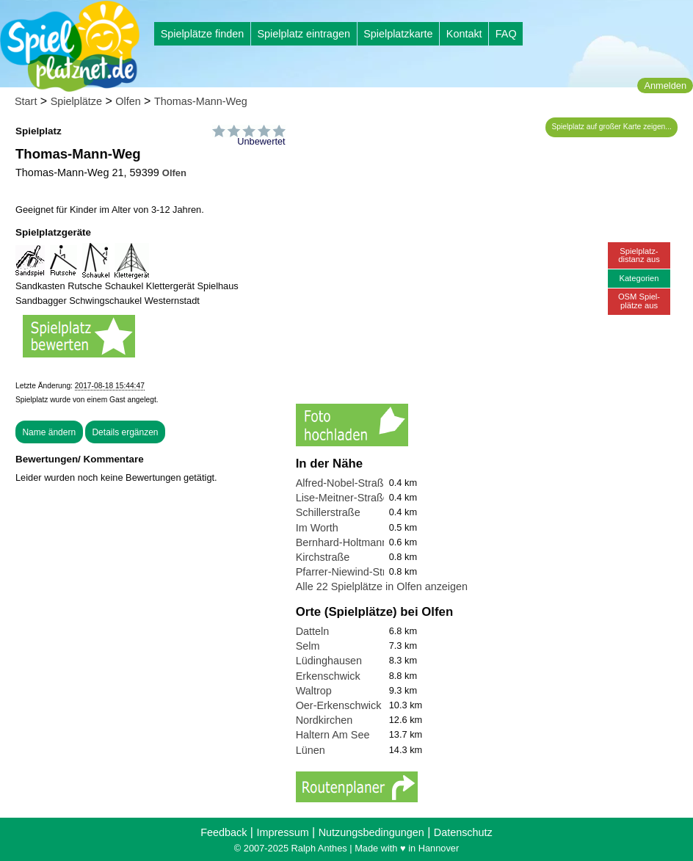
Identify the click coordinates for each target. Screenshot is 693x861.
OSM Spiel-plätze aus (639, 300)
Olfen (127, 101)
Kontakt (464, 34)
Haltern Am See (333, 735)
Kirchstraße (323, 557)
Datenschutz (463, 832)
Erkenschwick (328, 676)
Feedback (223, 832)
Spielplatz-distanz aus (639, 255)
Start (26, 101)
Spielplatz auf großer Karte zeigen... (612, 127)
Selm (308, 646)
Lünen (310, 750)
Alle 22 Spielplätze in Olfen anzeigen (382, 586)
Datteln (313, 631)
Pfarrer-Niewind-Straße (350, 572)
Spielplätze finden (202, 34)
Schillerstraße (328, 512)
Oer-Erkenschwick (339, 705)
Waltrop (314, 691)
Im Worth (317, 528)
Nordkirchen (324, 720)
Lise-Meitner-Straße (342, 498)
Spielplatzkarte (397, 34)
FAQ (506, 34)
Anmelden (665, 85)
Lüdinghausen (329, 660)
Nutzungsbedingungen (371, 832)
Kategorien (638, 278)
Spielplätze (76, 101)
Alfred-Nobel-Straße (343, 483)
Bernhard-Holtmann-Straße (360, 542)
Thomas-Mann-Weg (200, 101)
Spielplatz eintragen (303, 34)
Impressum (282, 832)
